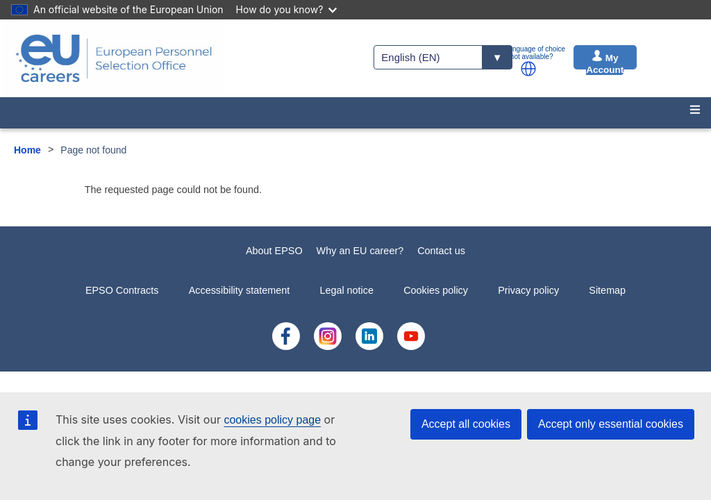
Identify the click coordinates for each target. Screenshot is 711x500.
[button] (528, 68)
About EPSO (274, 250)
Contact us (441, 250)
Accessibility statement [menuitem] (239, 290)
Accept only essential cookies (610, 424)
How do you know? (286, 9)
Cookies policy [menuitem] (435, 290)
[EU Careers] (114, 58)
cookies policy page (272, 420)
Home (27, 150)
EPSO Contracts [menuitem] (122, 290)
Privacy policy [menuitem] (528, 290)
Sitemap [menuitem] (607, 290)
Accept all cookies (465, 424)
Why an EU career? (360, 250)
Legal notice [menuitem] (346, 290)
